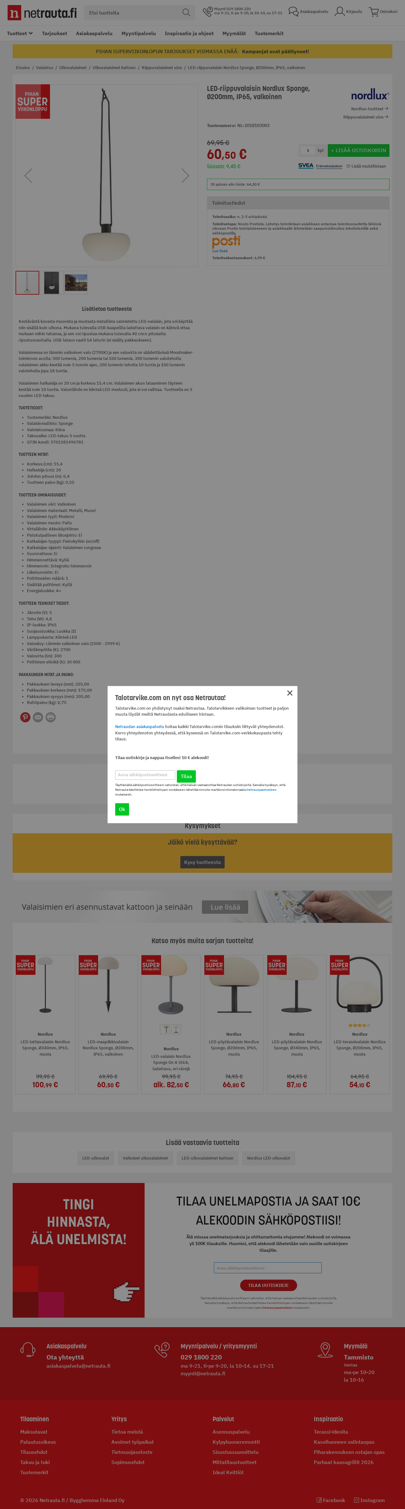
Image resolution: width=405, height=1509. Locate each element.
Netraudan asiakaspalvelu (139, 727)
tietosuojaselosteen (261, 790)
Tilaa (186, 776)
